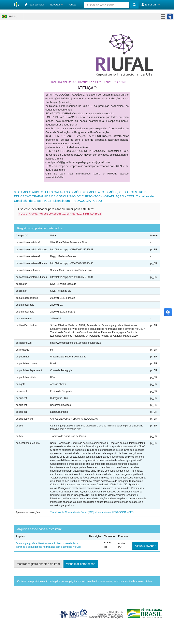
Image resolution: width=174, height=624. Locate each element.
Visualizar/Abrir (145, 545)
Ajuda (72, 4)
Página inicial (34, 4)
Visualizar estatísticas (80, 564)
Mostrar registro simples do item (38, 564)
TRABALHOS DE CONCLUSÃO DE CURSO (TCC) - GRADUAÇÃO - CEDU (83, 196)
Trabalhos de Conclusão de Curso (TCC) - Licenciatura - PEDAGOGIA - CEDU (92, 512)
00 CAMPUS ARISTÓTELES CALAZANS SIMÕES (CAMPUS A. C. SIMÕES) (66, 192)
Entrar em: (151, 4)
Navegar (56, 4)
